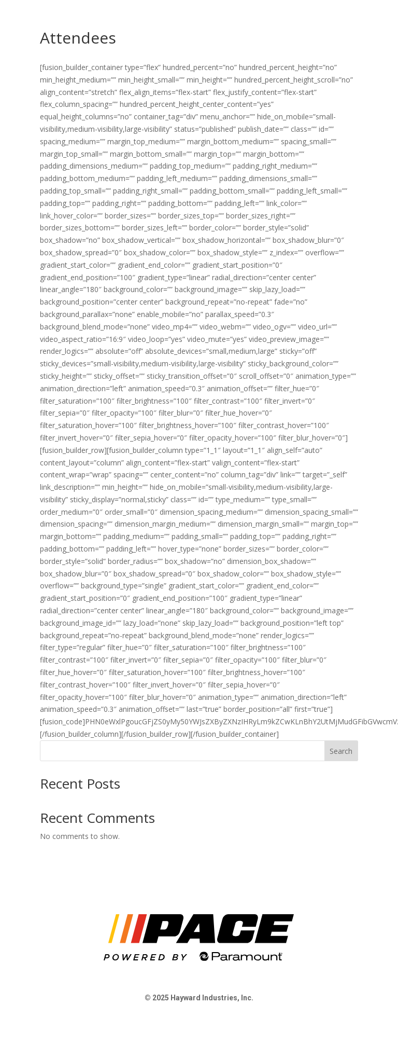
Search (341, 751)
